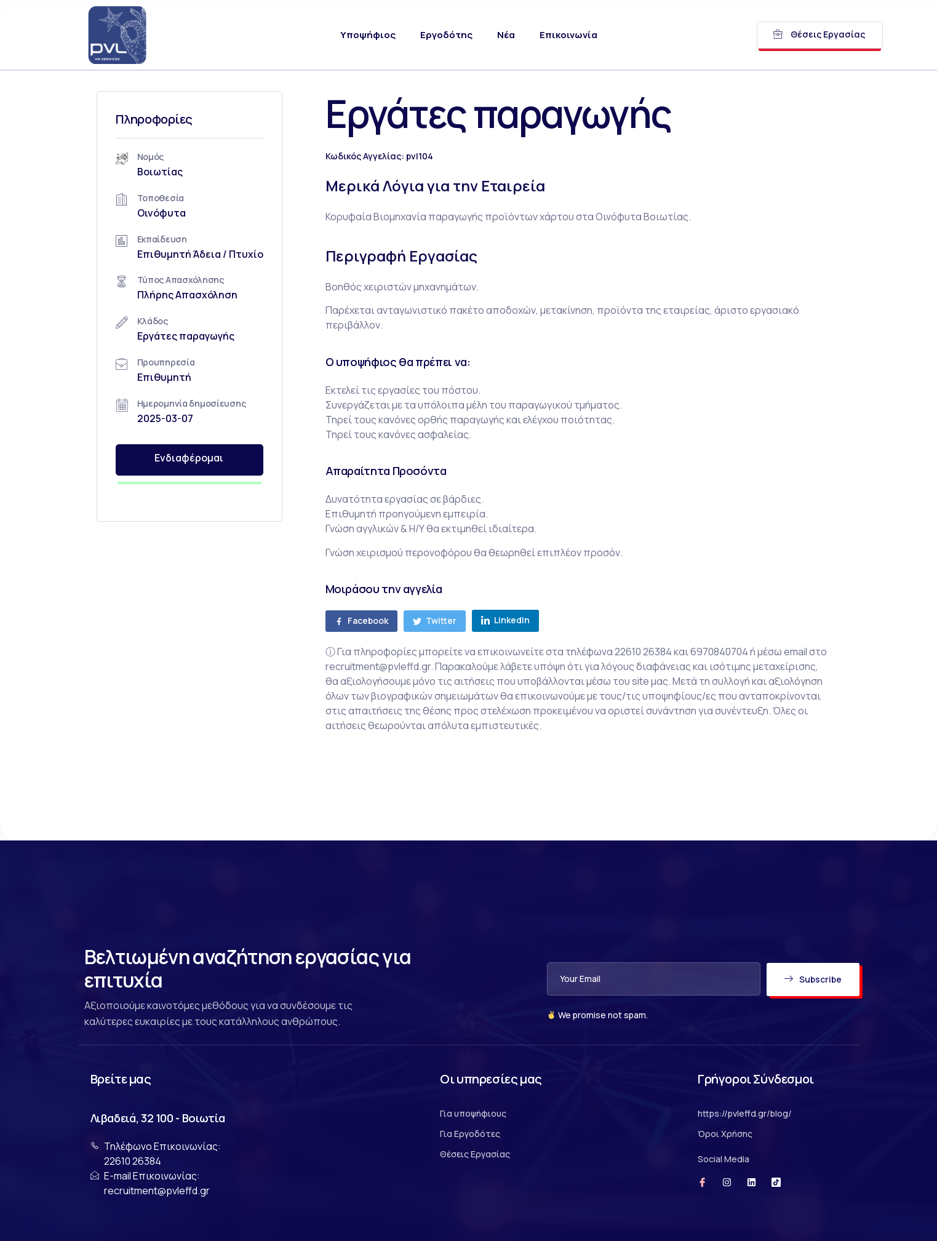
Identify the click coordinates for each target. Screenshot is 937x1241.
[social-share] (395, 621)
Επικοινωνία (568, 34)
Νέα (506, 34)
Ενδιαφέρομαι (205, 459)
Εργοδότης (446, 34)
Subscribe (812, 979)
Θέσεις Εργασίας (819, 34)
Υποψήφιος (368, 34)
